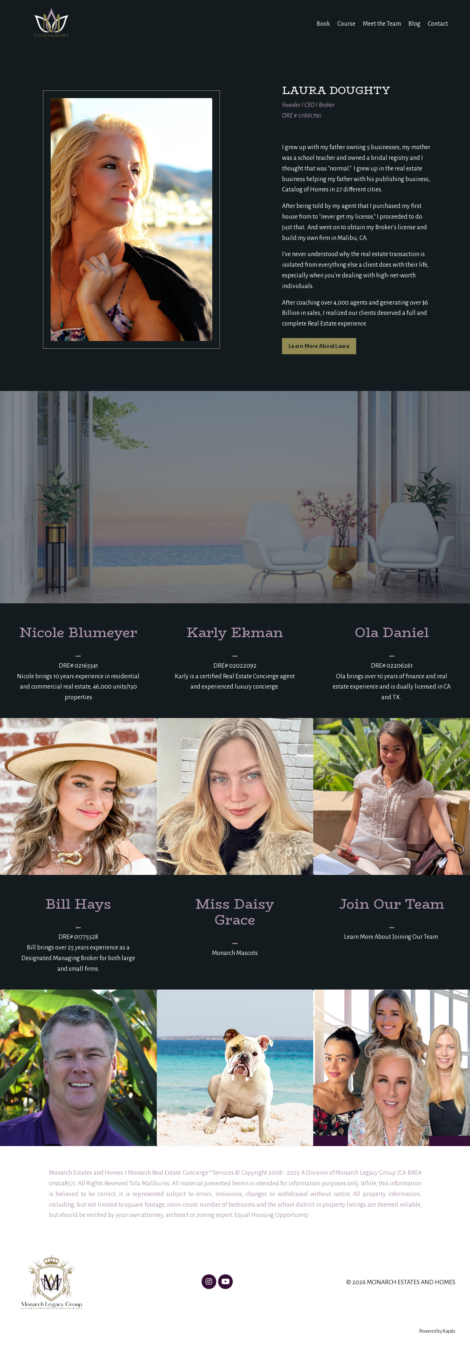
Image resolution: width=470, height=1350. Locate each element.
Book (323, 24)
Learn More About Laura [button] (319, 346)
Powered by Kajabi (437, 1331)
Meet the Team (382, 24)
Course (346, 24)
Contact (438, 24)
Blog (414, 24)
